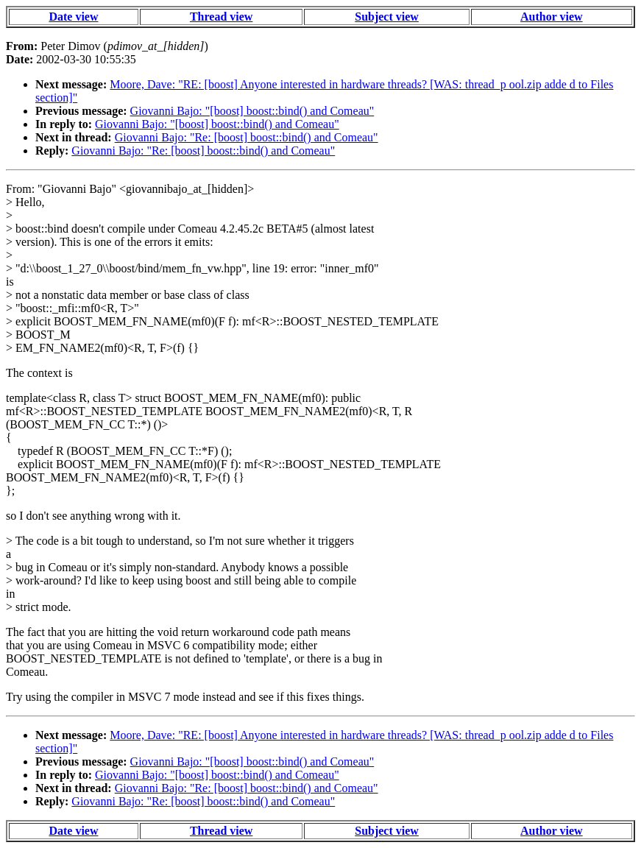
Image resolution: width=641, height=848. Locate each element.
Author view (551, 16)
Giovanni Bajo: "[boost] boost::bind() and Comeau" (252, 111)
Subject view (387, 16)
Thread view (221, 16)
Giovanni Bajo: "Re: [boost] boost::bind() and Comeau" (246, 137)
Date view (73, 16)
